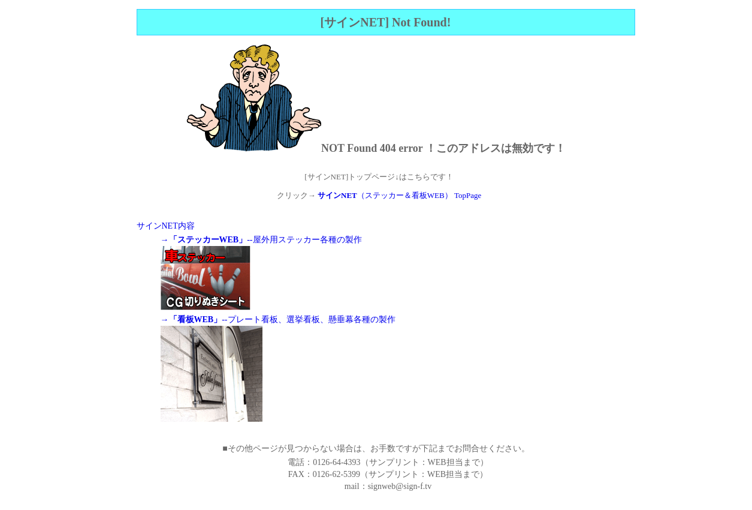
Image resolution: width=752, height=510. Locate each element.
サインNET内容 (166, 225)
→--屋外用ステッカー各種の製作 (261, 239)
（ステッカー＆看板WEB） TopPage (399, 195)
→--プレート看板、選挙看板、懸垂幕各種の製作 (278, 319)
